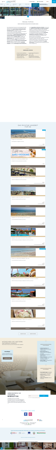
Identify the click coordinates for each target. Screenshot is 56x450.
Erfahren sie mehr (7, 358)
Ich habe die (34, 397)
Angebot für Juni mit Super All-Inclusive (21, 217)
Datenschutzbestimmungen (36, 397)
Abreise (8, 4)
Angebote (21, 400)
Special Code (27, 4)
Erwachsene (15, 4)
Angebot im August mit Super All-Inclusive (21, 299)
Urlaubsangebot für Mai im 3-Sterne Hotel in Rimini (23, 177)
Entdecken (28, 147)
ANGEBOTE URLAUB (23, 333)
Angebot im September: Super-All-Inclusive (22, 319)
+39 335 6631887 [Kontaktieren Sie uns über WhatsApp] (40, 1)
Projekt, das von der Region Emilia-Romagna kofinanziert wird (28, 437)
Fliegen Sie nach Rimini (17, 139)
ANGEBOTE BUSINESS (33, 333)
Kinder (20, 4)
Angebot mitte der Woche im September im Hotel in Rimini (25, 278)
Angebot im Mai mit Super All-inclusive (21, 197)
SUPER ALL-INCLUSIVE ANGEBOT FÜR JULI (20, 258)
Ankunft (1, 4)
